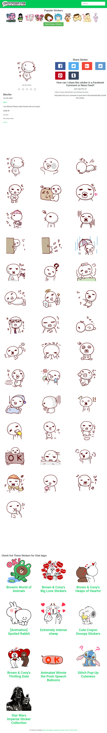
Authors (62, 730)
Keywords (57, 730)
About (44, 730)
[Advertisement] (53, 43)
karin (5, 102)
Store (67, 730)
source (5, 122)
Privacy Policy (73, 730)
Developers (50, 730)
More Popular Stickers (53, 24)
